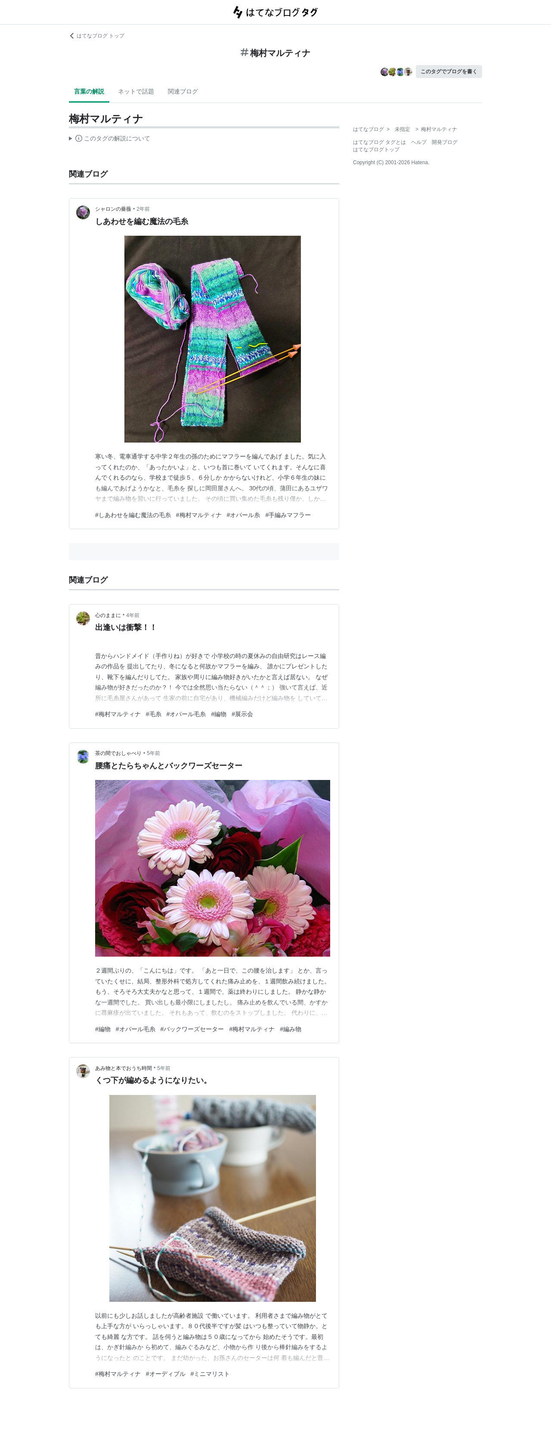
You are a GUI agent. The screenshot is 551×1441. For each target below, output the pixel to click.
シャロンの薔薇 (113, 209)
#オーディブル (166, 1373)
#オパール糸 (243, 515)
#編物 (218, 714)
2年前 (143, 209)
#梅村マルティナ (199, 515)
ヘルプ (419, 142)
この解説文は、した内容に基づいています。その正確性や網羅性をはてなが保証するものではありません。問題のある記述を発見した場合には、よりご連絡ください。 (109, 140)
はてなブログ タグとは (379, 142)
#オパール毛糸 (186, 714)
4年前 (132, 615)
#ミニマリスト (210, 1373)
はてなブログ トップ (96, 36)
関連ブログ (183, 91)
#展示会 (242, 714)
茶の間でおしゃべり (118, 753)
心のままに (108, 615)
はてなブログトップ (376, 150)
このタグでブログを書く (449, 72)
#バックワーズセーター (192, 1029)
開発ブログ (445, 142)
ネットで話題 (136, 91)
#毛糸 (153, 714)
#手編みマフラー (288, 515)
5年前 (153, 753)
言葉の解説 (89, 91)
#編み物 (290, 1029)
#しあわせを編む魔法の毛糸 (133, 515)
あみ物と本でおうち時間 (123, 1068)
